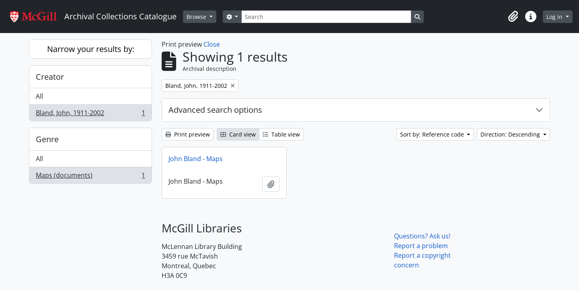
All (39, 96)
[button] (513, 16)
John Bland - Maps (195, 158)
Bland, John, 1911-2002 (90, 114)
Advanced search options (215, 109)
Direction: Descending (511, 134)
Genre (47, 139)
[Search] (326, 16)
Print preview (187, 134)
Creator (50, 76)
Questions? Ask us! (422, 236)
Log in (555, 17)
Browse (197, 17)
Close (211, 44)
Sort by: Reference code (433, 134)
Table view (281, 134)
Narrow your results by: (90, 49)
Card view (238, 134)
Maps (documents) (90, 176)
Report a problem (421, 245)
